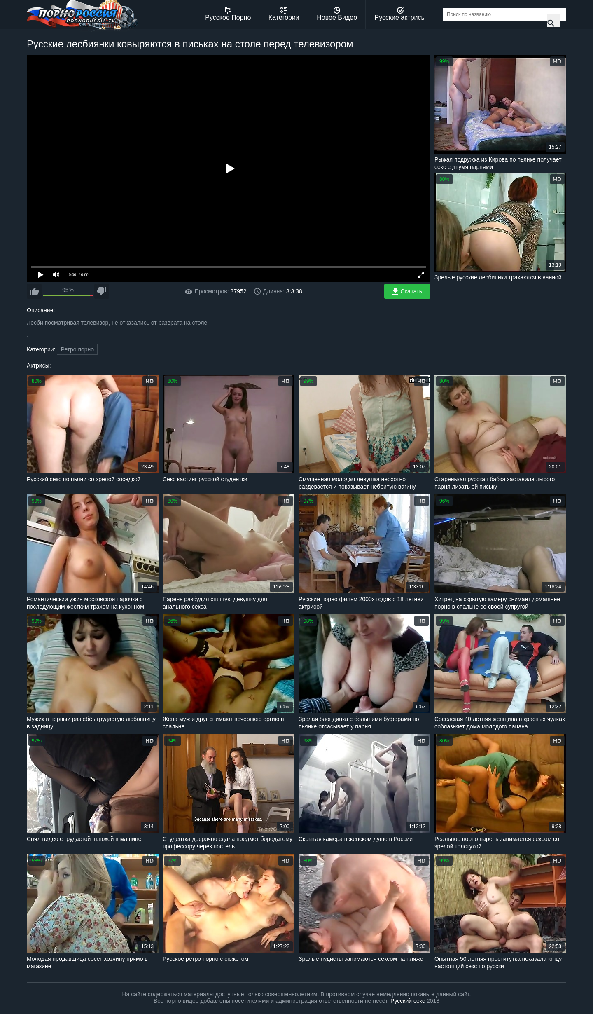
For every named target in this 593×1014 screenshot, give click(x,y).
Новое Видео (337, 14)
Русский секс (407, 1001)
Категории (283, 14)
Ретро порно (77, 349)
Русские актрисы (400, 14)
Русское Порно (228, 14)
